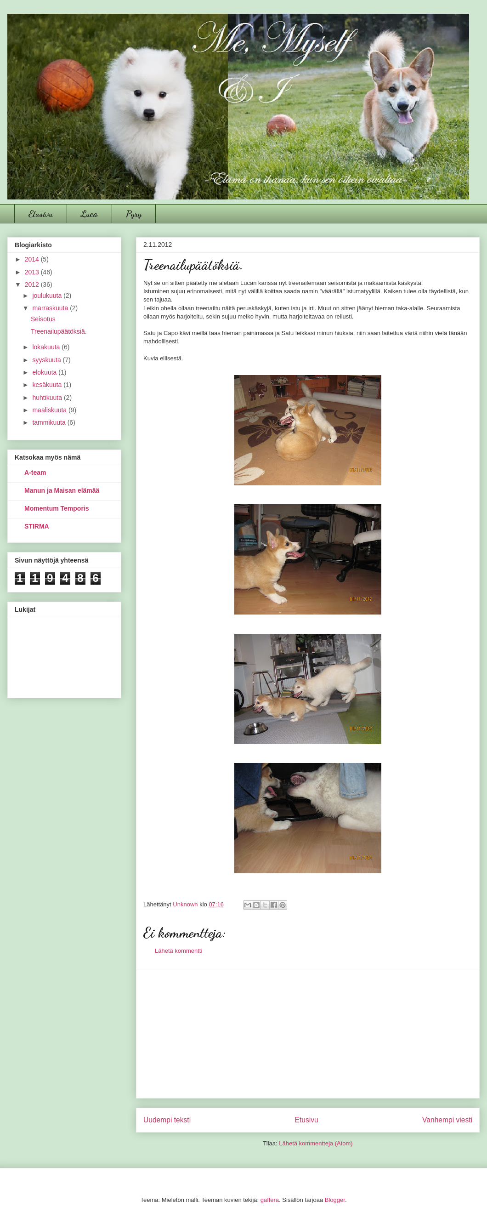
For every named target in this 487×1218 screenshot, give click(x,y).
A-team (35, 472)
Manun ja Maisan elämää (61, 490)
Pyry (134, 213)
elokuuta (45, 372)
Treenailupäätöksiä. (59, 331)
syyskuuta (47, 360)
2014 (33, 259)
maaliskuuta (50, 410)
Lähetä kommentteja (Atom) (315, 1143)
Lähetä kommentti (178, 950)
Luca (89, 213)
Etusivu (40, 213)
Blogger (335, 1199)
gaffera (269, 1199)
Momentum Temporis (56, 508)
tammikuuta (49, 422)
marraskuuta (51, 308)
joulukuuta (47, 295)
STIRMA (36, 526)
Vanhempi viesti (447, 1120)
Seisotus (43, 319)
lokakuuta (47, 347)
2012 (33, 284)
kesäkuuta (47, 384)
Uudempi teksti (167, 1120)
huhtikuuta (48, 397)
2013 (33, 272)
